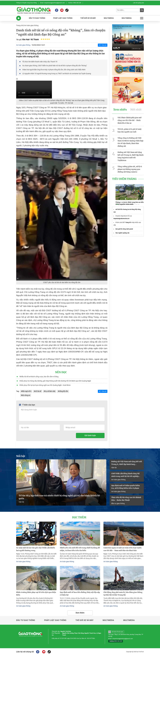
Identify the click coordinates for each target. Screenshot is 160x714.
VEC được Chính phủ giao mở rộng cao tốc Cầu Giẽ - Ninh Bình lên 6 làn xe (129, 120)
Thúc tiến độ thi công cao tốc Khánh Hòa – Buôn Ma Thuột (126, 498)
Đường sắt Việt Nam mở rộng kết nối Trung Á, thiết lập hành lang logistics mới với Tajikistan (130, 156)
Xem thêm (80, 613)
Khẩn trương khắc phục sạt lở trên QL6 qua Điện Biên (36, 593)
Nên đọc (61, 372)
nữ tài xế (38, 391)
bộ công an (26, 395)
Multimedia (108, 620)
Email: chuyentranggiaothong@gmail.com (52, 3)
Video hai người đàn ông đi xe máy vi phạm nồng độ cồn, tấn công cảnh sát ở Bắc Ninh (53, 70)
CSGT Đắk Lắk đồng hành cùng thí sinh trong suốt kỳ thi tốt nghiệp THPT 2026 (125, 475)
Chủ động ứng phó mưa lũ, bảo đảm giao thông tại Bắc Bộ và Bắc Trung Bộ (122, 593)
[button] (117, 204)
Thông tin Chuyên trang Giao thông (26, 3)
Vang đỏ (128, 222)
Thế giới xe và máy (84, 620)
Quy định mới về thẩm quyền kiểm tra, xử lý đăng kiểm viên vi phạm (125, 486)
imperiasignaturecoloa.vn (121, 218)
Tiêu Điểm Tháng (124, 179)
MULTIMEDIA (109, 18)
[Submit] (142, 10)
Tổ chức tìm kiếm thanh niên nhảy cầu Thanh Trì (39, 62)
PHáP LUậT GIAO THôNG (62, 18)
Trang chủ (20, 25)
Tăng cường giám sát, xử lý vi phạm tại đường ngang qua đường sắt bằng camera (130, 169)
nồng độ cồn (63, 391)
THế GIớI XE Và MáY (88, 18)
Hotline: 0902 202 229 (74, 3)
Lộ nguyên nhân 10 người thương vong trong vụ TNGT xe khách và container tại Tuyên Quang (56, 73)
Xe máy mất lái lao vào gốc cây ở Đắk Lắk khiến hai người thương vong (35, 549)
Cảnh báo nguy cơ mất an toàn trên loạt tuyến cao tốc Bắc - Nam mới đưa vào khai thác (122, 549)
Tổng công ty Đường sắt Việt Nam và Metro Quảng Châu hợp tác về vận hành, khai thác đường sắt (130, 142)
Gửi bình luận (90, 435)
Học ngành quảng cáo (122, 233)
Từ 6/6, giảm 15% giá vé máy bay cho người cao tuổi (129, 130)
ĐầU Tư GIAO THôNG (37, 18)
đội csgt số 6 (26, 391)
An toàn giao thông (31, 25)
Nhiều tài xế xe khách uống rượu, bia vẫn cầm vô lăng (39, 377)
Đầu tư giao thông (118, 503)
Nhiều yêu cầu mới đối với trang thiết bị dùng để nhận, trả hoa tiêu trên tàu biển (80, 549)
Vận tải (21, 502)
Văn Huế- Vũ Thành (30, 39)
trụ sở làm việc (50, 391)
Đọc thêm (79, 517)
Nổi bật (20, 456)
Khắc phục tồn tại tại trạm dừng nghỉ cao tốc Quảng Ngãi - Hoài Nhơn (45, 385)
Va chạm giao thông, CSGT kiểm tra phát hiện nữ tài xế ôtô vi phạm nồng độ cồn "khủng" (54, 66)
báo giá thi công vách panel (124, 229)
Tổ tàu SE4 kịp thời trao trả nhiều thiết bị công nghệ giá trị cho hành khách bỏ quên (59, 497)
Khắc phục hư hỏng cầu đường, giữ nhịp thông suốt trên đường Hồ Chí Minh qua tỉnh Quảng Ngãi (55, 381)
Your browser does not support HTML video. (34, 89)
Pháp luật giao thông (55, 620)
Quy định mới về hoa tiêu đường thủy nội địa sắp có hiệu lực (80, 593)
